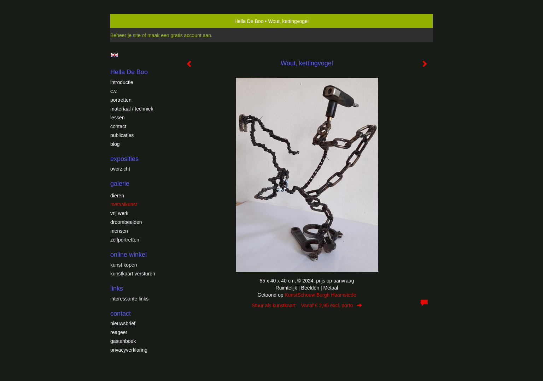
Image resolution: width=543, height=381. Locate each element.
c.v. (114, 91)
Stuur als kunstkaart (307, 305)
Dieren (117, 195)
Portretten (121, 100)
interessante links (129, 299)
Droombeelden (126, 222)
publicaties (122, 135)
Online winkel (128, 254)
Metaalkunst (123, 204)
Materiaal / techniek (131, 109)
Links (116, 288)
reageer (118, 332)
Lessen (117, 117)
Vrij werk (119, 213)
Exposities (124, 158)
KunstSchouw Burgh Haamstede (320, 295)
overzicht (120, 169)
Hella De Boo (249, 21)
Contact (118, 126)
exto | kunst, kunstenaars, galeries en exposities (130, 21)
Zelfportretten (124, 240)
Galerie (119, 183)
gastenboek (123, 341)
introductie (121, 82)
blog (114, 144)
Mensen (119, 231)
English (114, 55)
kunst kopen (123, 265)
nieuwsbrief (122, 323)
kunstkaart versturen (132, 273)
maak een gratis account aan (179, 35)
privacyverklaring (128, 350)
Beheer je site (125, 35)
